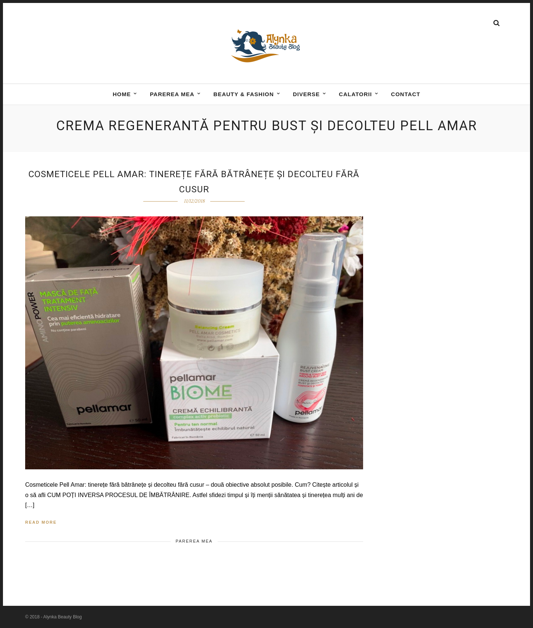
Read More (41, 522)
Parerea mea (172, 95)
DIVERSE (306, 95)
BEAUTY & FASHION (244, 95)
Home (122, 95)
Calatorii (355, 95)
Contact (405, 95)
